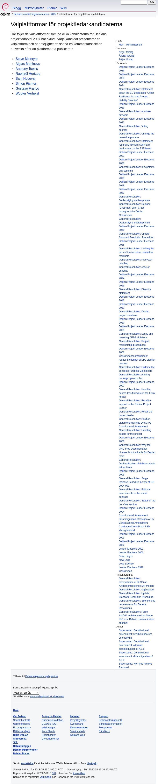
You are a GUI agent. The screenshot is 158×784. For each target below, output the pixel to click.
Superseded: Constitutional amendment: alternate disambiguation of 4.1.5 (134, 645)
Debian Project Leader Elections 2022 (136, 120)
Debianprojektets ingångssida (41, 676)
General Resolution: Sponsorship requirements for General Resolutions (137, 604)
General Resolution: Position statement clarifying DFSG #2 (135, 421)
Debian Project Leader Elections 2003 (136, 536)
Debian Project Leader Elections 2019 (136, 176)
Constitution (125, 571)
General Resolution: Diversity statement (135, 291)
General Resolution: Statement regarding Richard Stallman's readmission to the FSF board (136, 145)
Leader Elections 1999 (131, 567)
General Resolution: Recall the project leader (135, 413)
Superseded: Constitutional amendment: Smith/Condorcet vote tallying (135, 634)
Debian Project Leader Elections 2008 (136, 350)
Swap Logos (125, 556)
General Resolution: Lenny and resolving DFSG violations (136, 335)
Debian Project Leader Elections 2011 (136, 306)
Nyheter (75, 716)
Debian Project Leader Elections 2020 (136, 161)
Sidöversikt (20, 738)
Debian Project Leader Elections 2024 (136, 83)
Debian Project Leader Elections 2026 (136, 68)
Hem (16, 710)
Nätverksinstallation (52, 720)
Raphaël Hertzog (28, 73)
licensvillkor (79, 773)
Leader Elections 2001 (131, 548)
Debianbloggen (22, 746)
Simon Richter (26, 83)
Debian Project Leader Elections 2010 (136, 321)
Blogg (17, 8)
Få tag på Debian (52, 716)
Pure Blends (48, 731)
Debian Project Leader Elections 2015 (136, 243)
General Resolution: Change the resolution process (136, 135)
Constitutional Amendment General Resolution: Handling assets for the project (135, 430)
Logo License (126, 563)
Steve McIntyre (27, 59)
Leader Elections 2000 (131, 552)
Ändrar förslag (126, 55)
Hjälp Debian (20, 735)
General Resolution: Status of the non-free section (137, 502)
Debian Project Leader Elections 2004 (136, 510)
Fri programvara (22, 727)
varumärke (45, 777)
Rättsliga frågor (21, 731)
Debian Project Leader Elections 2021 (136, 154)
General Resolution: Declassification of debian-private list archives (137, 463)
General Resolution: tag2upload (136, 589)
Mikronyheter (34, 8)
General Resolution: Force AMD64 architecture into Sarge (136, 613)
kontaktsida (27, 763)
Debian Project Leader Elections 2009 (136, 328)
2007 (53, 14)
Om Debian (19, 716)
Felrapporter (105, 727)
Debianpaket (49, 735)
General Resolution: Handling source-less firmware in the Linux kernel (137, 393)
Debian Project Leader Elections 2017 (136, 191)
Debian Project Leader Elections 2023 (136, 106)
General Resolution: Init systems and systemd (137, 169)
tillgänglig (92, 763)
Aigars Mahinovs (28, 63)
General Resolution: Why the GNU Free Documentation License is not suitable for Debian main (137, 451)
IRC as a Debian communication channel (136, 621)
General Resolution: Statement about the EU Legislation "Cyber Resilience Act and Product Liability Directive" (136, 95)
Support (103, 716)
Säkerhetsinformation (110, 723)
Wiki (63, 8)
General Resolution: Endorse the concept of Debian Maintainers (137, 369)
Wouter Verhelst (27, 93)
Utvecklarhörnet (50, 738)
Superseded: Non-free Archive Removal (135, 665)
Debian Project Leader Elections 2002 (136, 543)
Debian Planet (21, 753)
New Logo (124, 559)
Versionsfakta (77, 731)
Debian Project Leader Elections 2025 (136, 76)
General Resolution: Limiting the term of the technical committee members (136, 252)
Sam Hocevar (26, 78)
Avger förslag (126, 52)
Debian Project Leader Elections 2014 (136, 276)
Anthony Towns (27, 68)
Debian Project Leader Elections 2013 (136, 283)
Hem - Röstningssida (130, 44)
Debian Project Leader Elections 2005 (136, 473)
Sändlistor (104, 731)
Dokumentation (79, 727)
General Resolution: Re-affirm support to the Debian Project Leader (135, 404)
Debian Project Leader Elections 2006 (136, 439)
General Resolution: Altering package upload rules (134, 376)
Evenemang (77, 723)
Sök (15, 742)
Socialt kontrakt (21, 720)
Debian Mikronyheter (25, 749)
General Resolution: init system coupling (136, 261)
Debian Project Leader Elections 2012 (136, 298)
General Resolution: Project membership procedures (134, 343)
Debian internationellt (110, 720)
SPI (54, 773)
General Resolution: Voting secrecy (133, 128)
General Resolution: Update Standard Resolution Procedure (136, 235)
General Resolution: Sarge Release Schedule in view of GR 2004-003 (136, 482)
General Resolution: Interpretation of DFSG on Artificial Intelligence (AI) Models (136, 582)
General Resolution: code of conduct (134, 269)
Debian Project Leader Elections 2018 (136, 183)
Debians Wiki (77, 735)
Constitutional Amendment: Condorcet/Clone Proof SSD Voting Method (134, 526)
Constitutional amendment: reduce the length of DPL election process (137, 360)
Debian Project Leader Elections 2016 (136, 228)
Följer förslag (126, 59)
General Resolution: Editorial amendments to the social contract (134, 493)
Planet (52, 8)
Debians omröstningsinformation (31, 14)
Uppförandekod (21, 723)
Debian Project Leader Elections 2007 (136, 384)
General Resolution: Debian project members (134, 313)
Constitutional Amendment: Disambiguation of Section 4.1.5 (136, 517)
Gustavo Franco (27, 88)
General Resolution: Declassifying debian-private (134, 198)
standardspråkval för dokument (47, 696)
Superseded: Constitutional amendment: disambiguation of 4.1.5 (136, 656)
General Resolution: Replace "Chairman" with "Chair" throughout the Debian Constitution (134, 210)
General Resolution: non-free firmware (135, 113)
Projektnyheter (78, 720)
